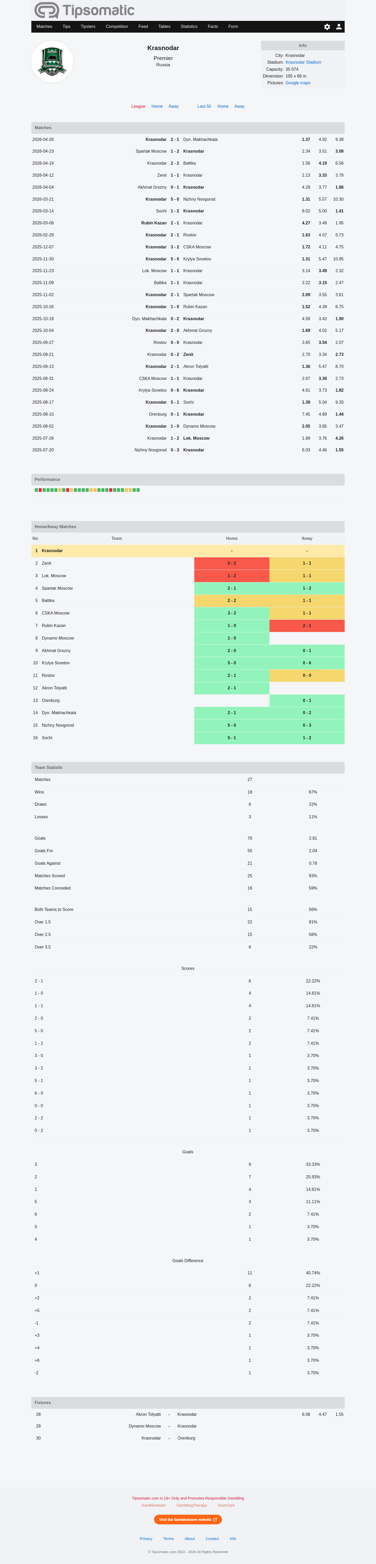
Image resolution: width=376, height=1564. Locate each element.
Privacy (146, 1539)
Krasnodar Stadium (303, 62)
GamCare (226, 1505)
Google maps (298, 83)
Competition (117, 26)
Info (233, 1539)
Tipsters (88, 26)
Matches (44, 26)
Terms (168, 1539)
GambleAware (153, 1505)
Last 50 (204, 106)
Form (233, 26)
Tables (164, 26)
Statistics (189, 26)
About (190, 1539)
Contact (212, 1539)
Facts (213, 26)
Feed (143, 26)
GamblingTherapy (192, 1505)
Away (174, 106)
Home (157, 106)
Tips (66, 26)
